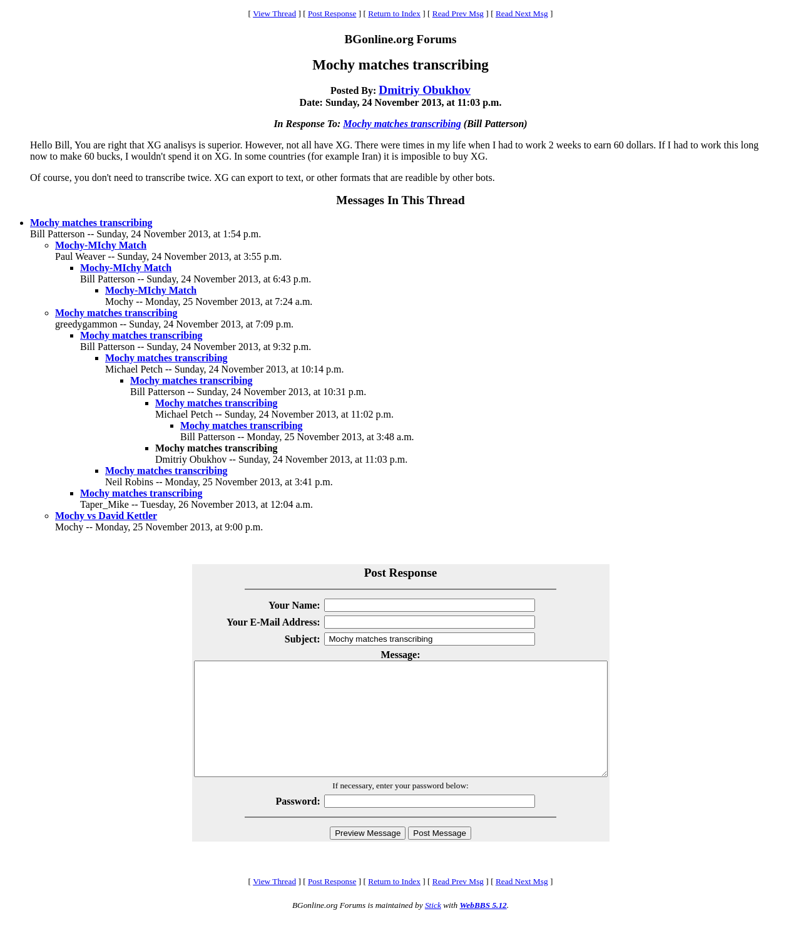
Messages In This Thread (400, 200)
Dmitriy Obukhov (425, 89)
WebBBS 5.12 (482, 927)
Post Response (332, 13)
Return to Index (394, 13)
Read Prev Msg (458, 13)
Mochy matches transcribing (402, 123)
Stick (433, 927)
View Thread (274, 13)
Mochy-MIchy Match (100, 245)
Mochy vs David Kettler (106, 515)
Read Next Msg (522, 13)
